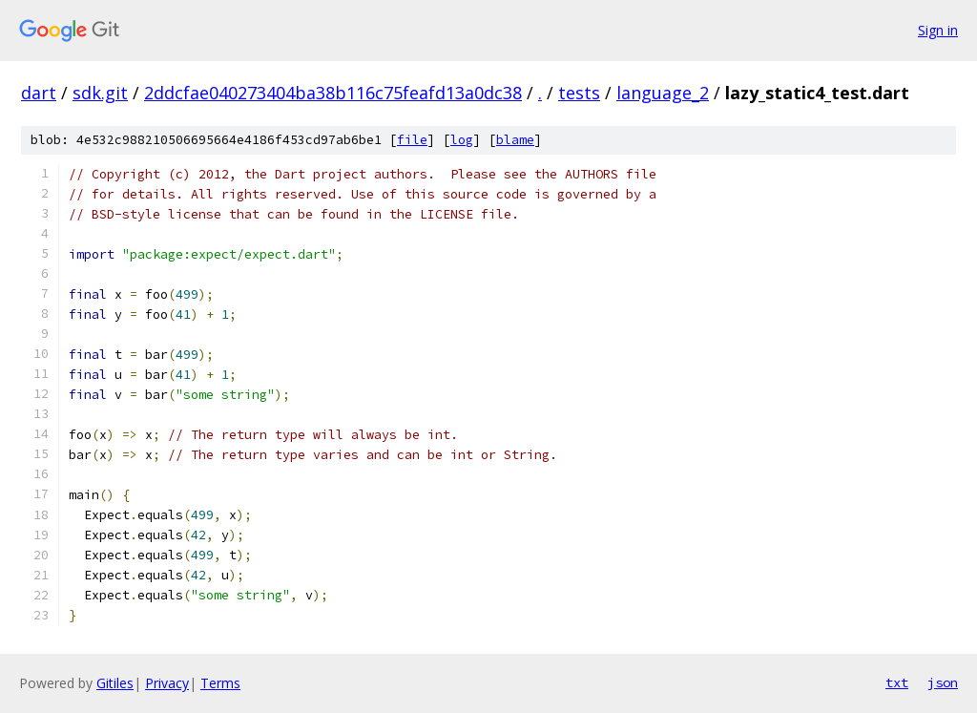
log (461, 140)
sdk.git (100, 92)
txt (896, 682)
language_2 (662, 92)
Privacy (167, 683)
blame (515, 140)
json (942, 682)
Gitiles (115, 683)
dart (38, 92)
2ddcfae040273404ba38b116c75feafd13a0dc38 (333, 92)
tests (579, 92)
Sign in (938, 30)
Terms (220, 683)
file (412, 140)
